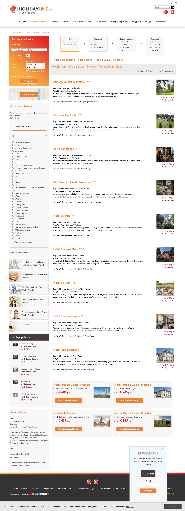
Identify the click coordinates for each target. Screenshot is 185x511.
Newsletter (61, 488)
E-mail (148, 481)
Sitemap (124, 488)
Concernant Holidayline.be (107, 488)
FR (176, 3)
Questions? (35, 488)
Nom (159, 71)
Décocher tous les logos (24, 242)
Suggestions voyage (141, 21)
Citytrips (55, 21)
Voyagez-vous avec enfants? (24, 76)
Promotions (160, 21)
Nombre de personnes (17, 56)
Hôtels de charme (38, 21)
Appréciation (169, 71)
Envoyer (148, 490)
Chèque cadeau (48, 488)
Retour (15, 67)
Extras (71, 488)
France (28, 32)
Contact (24, 488)
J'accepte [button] (172, 507)
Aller (14, 64)
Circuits (65, 21)
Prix (142, 71)
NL (171, 3)
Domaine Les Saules (17, 421)
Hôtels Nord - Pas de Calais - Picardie (43, 32)
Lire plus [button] (130, 506)
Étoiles (150, 71)
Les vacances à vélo (82, 21)
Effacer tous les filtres (20, 252)
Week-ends (100, 21)
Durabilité (168, 488)
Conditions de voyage (85, 488)
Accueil (22, 21)
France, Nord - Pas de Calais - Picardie (24, 427)
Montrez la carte (29, 95)
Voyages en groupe (119, 21)
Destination (15, 44)
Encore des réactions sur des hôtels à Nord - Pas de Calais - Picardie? (29, 463)
